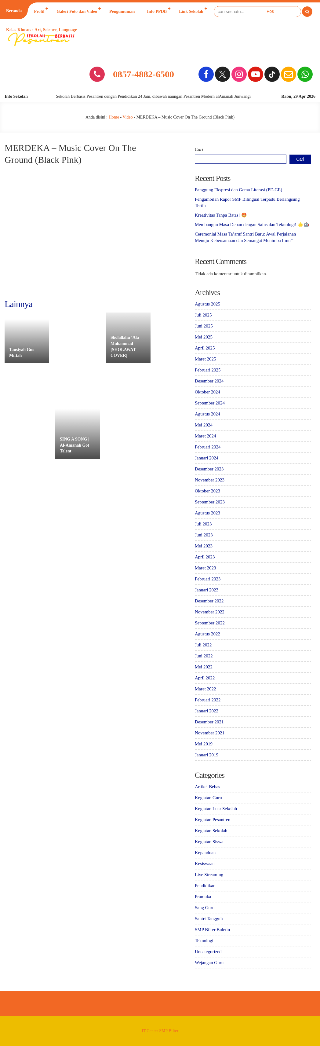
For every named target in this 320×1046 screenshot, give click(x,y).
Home (114, 117)
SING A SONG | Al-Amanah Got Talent (74, 445)
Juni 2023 (204, 534)
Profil (39, 11)
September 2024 (210, 402)
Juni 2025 (204, 326)
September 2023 (210, 501)
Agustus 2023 (207, 512)
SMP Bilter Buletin (212, 929)
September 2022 (210, 622)
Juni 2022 (204, 655)
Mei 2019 (204, 743)
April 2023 (205, 556)
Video (127, 117)
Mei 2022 (204, 666)
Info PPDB (157, 11)
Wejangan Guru (209, 962)
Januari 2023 (206, 589)
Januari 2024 (206, 457)
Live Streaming (209, 874)
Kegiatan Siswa (209, 841)
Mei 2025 (204, 337)
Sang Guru (205, 907)
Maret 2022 (205, 688)
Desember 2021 (209, 721)
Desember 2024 (209, 381)
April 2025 (205, 348)
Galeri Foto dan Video (76, 11)
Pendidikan (205, 885)
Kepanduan (205, 852)
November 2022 (209, 611)
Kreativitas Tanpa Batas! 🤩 (221, 215)
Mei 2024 (204, 424)
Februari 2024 (208, 446)
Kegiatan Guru (208, 797)
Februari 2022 (208, 699)
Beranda (14, 11)
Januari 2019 (206, 754)
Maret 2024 (205, 435)
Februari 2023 (208, 578)
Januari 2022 (206, 710)
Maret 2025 (205, 359)
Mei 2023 (204, 545)
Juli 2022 (203, 644)
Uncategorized (208, 951)
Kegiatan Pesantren (212, 819)
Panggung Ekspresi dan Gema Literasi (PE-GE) (238, 189)
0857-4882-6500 (143, 74)
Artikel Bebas (207, 786)
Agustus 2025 (207, 304)
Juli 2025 (203, 315)
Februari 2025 (208, 370)
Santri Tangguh (209, 918)
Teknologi (204, 940)
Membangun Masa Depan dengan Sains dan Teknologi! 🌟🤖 (252, 224)
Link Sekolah (191, 11)
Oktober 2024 (207, 392)
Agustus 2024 (207, 413)
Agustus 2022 (207, 633)
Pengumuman (122, 11)
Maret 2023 (205, 567)
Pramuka (203, 896)
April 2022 (205, 677)
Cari (199, 149)
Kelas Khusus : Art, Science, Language (41, 29)
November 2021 (209, 732)
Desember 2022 (209, 600)
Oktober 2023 (207, 490)
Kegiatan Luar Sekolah (216, 808)
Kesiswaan (205, 863)
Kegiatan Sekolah (211, 830)
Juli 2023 (203, 523)
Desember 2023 (209, 468)
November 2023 (209, 479)
